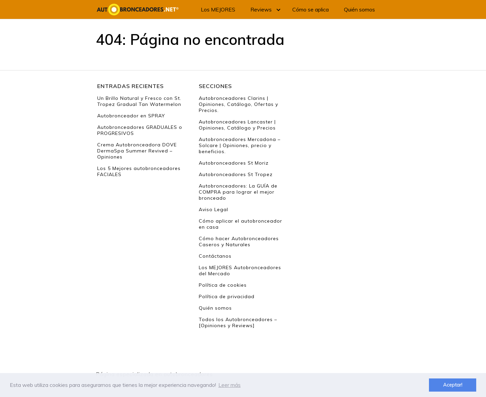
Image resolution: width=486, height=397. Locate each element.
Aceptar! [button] (452, 385)
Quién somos (359, 9)
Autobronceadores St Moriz (234, 163)
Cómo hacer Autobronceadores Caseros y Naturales (239, 241)
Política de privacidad (226, 296)
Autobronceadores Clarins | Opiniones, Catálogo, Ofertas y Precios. (238, 104)
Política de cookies (223, 285)
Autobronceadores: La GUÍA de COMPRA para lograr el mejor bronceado (238, 192)
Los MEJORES (218, 9)
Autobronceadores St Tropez (236, 174)
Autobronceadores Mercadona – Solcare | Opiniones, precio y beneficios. (239, 145)
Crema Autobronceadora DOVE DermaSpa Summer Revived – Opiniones (137, 151)
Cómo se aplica (310, 9)
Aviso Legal (213, 209)
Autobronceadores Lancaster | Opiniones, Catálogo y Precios (237, 125)
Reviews (261, 9)
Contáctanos (215, 256)
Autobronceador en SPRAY (131, 116)
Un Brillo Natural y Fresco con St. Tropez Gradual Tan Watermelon (139, 101)
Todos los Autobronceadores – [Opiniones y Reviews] (238, 322)
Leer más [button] (229, 384)
